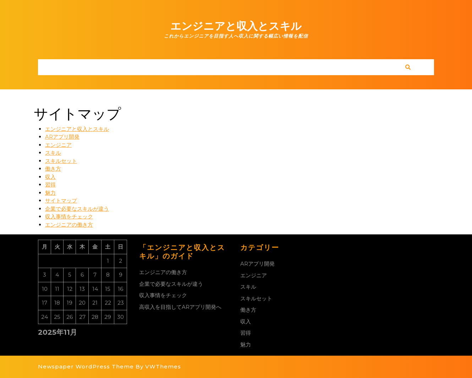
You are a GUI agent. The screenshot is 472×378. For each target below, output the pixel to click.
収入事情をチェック (69, 216)
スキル (53, 152)
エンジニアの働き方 (69, 224)
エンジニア (58, 144)
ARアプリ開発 (62, 136)
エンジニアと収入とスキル (236, 26)
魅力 (50, 192)
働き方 (53, 168)
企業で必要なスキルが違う (77, 208)
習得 (50, 184)
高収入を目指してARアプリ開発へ (180, 307)
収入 (50, 176)
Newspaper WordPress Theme (86, 366)
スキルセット (61, 160)
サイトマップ (61, 200)
